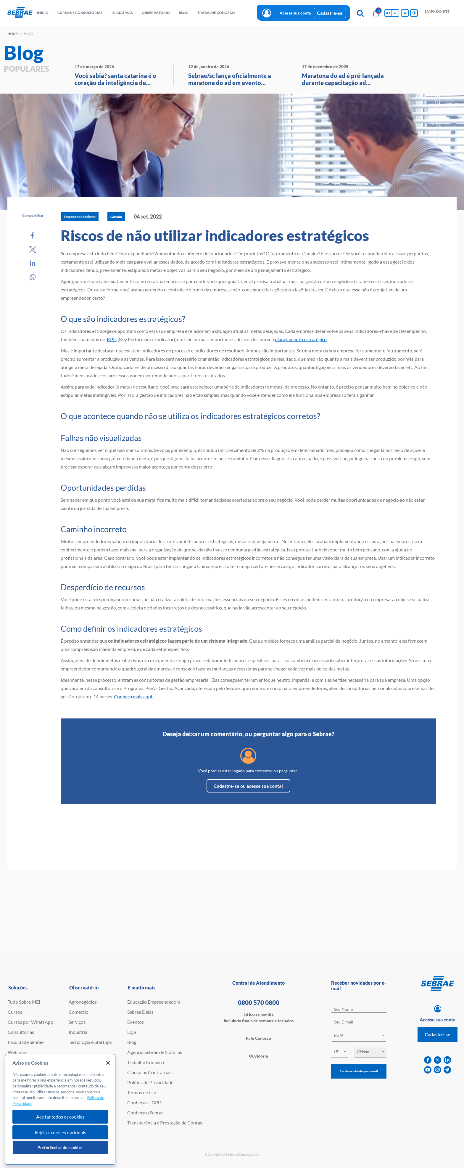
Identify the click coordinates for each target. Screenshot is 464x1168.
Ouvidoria (258, 1055)
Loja (131, 1032)
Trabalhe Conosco (145, 1062)
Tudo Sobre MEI (24, 1002)
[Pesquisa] (360, 13)
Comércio (78, 1012)
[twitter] (437, 1060)
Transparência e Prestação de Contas (164, 1122)
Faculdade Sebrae (26, 1042)
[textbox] (361, 1035)
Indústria (78, 1032)
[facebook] (427, 1060)
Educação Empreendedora (154, 1002)
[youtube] (427, 1070)
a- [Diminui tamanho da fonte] (395, 13)
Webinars (18, 1052)
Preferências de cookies (60, 1147)
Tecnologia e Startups (90, 1042)
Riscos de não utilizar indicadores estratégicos (215, 235)
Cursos (15, 1012)
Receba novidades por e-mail (359, 1071)
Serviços (77, 1022)
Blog (131, 1042)
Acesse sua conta (295, 12)
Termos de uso (141, 1092)
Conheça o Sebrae (145, 1112)
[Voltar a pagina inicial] (20, 13)
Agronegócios (83, 1002)
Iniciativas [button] (122, 12)
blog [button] (183, 12)
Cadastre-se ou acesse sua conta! (248, 786)
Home (12, 33)
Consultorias (21, 1032)
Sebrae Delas (140, 1012)
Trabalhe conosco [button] (216, 12)
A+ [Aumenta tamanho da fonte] (388, 13)
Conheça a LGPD (144, 1102)
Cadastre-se (330, 13)
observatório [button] (156, 12)
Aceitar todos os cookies (60, 1116)
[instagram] (437, 1070)
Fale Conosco (258, 1038)
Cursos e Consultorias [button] (80, 12)
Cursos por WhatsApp (30, 1022)
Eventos (135, 1022)
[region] (60, 1109)
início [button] (43, 12)
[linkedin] (447, 1060)
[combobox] (358, 1036)
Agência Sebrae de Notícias (154, 1052)
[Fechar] (108, 1062)
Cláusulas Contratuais (150, 1072)
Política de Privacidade (150, 1082)
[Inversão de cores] (414, 13)
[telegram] (447, 1070)
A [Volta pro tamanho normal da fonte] (405, 13)
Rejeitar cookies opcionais (60, 1132)
